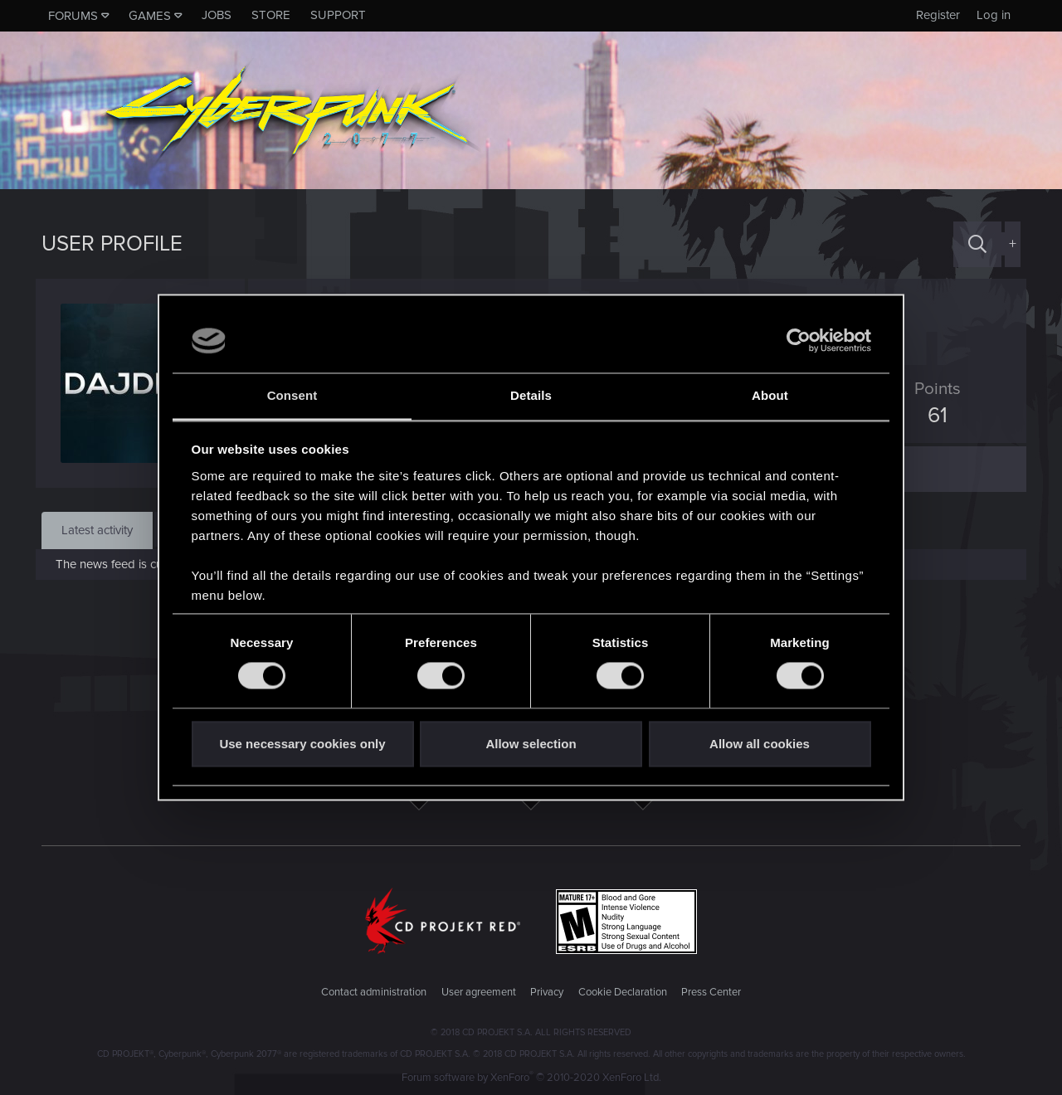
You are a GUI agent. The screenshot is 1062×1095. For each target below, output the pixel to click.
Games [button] (150, 15)
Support (338, 14)
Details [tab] (531, 395)
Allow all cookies (759, 744)
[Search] (977, 244)
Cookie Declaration (622, 992)
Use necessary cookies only (302, 744)
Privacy (546, 992)
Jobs (216, 14)
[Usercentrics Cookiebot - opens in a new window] (798, 340)
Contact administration (373, 992)
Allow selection (530, 744)
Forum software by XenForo (531, 1077)
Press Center (711, 992)
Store (270, 14)
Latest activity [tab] (97, 530)
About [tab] (770, 395)
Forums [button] (73, 15)
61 (932, 415)
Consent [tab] (292, 395)
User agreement (478, 992)
